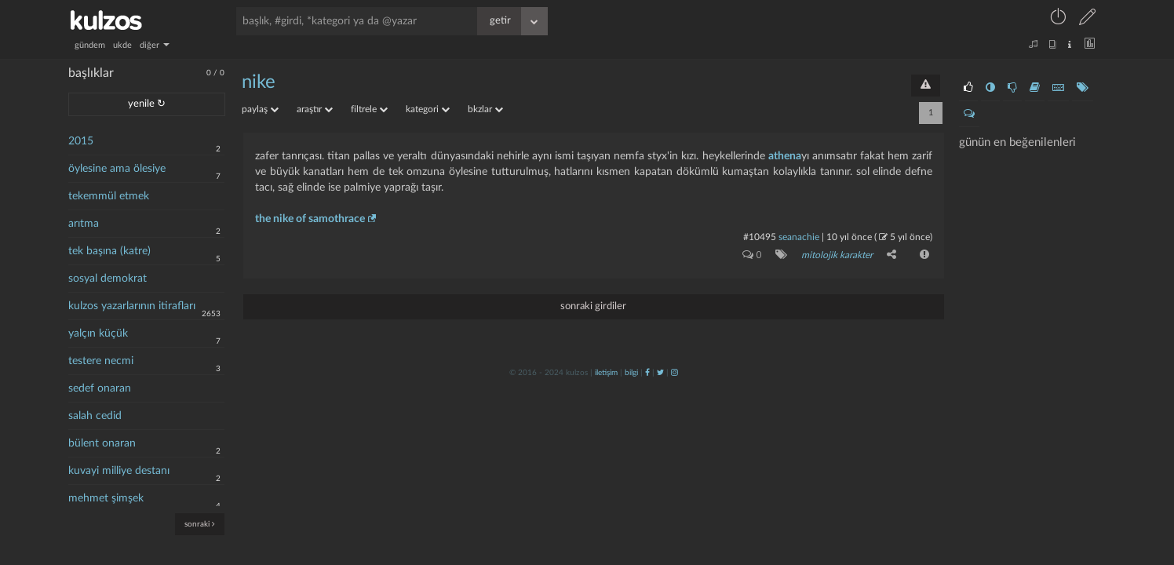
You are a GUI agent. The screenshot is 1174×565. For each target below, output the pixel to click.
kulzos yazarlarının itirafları (131, 306)
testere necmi (100, 360)
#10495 (759, 237)
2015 (80, 141)
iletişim (606, 373)
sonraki (199, 523)
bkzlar (485, 109)
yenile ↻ (147, 104)
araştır (315, 109)
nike (258, 82)
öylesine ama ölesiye (117, 168)
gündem (90, 45)
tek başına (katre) (109, 251)
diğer (155, 45)
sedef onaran (99, 388)
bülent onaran (102, 443)
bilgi (631, 373)
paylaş (260, 109)
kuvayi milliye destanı (119, 470)
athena (784, 156)
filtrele (369, 109)
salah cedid (95, 415)
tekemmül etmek (108, 196)
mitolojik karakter (837, 255)
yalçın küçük (98, 333)
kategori (428, 109)
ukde (122, 45)
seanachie (798, 237)
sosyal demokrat (107, 278)
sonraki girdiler (593, 306)
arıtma (83, 223)
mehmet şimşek (106, 498)
